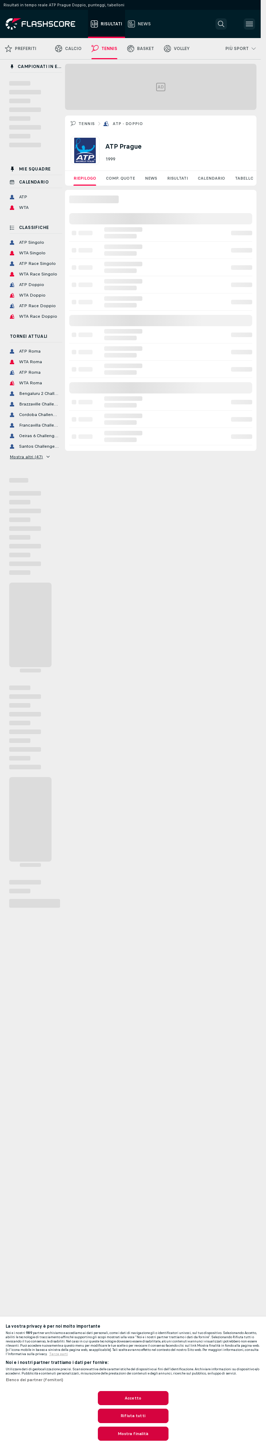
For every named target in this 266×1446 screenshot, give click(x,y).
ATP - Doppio (128, 123)
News (151, 178)
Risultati (177, 178)
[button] (221, 24)
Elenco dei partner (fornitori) (35, 1379)
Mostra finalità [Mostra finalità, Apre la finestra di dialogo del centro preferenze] (133, 1433)
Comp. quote (120, 178)
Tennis (86, 123)
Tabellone (247, 178)
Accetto (133, 1398)
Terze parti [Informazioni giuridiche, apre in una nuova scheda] (58, 1354)
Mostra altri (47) (29, 456)
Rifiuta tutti (133, 1415)
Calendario (211, 178)
